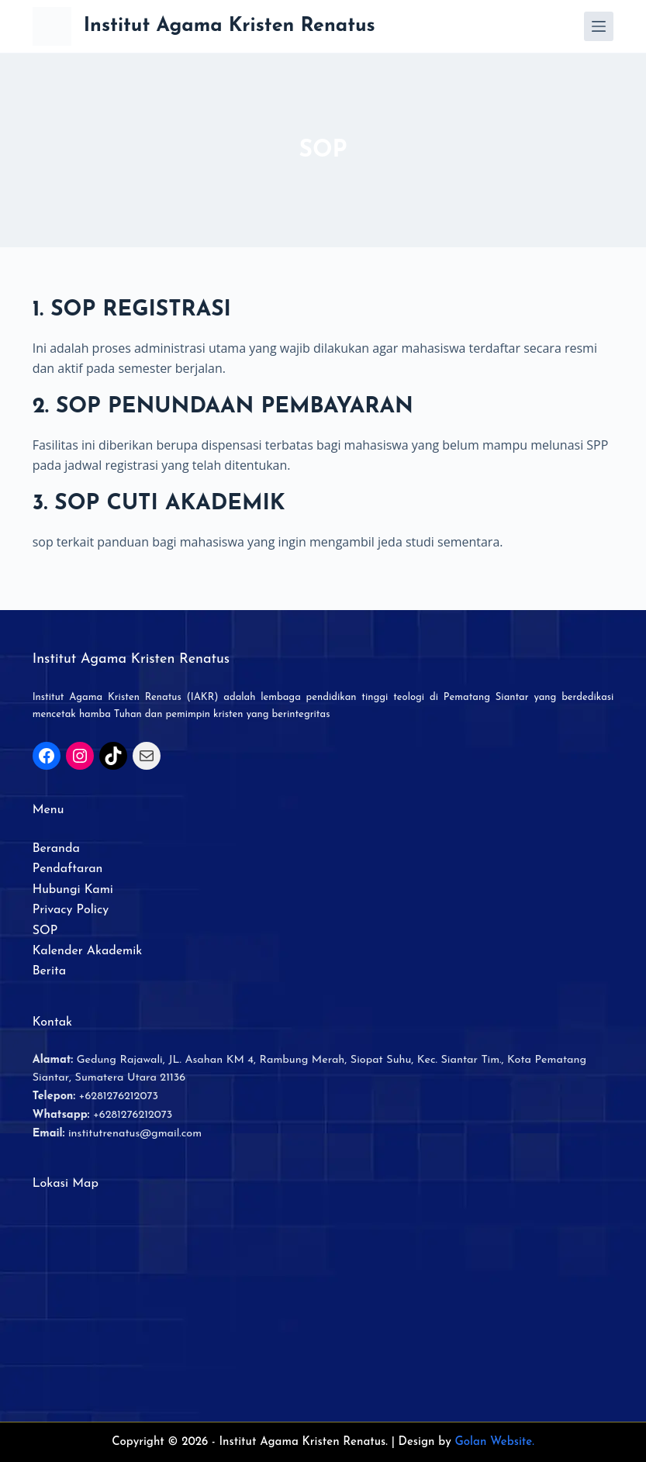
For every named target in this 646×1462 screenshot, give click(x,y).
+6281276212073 (118, 1096)
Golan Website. (494, 1442)
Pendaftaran (68, 869)
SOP (45, 931)
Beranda (56, 849)
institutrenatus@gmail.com (135, 1134)
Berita (49, 971)
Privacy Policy (71, 910)
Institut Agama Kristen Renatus (229, 26)
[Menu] (598, 26)
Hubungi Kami (73, 890)
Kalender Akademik (88, 951)
